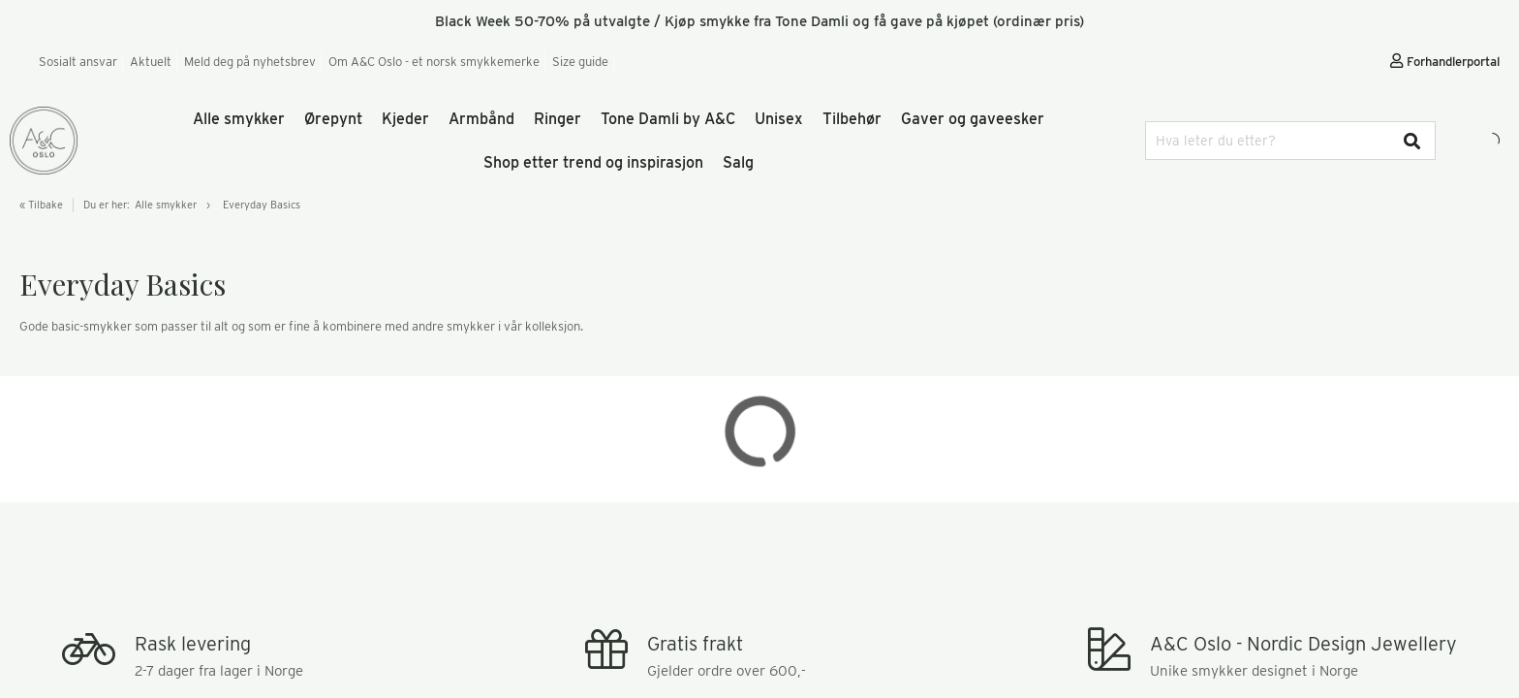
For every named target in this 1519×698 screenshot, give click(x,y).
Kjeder (405, 119)
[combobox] (1290, 140)
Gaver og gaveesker (972, 119)
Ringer (557, 119)
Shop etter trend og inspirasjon (593, 162)
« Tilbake (41, 204)
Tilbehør (852, 119)
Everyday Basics (261, 204)
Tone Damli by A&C (668, 119)
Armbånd (481, 119)
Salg (738, 162)
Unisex (779, 119)
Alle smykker (239, 119)
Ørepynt (333, 119)
